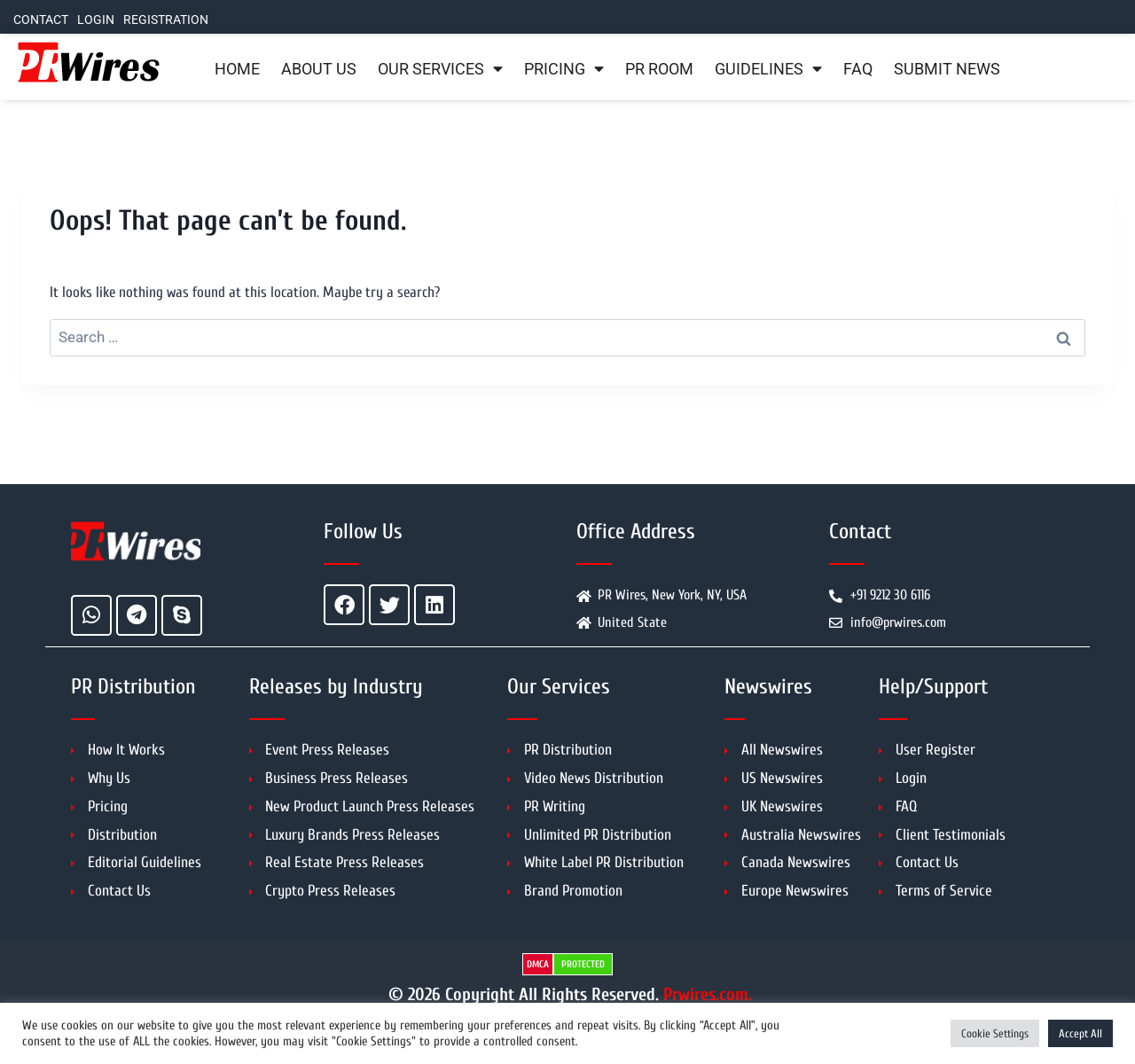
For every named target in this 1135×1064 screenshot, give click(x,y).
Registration (165, 19)
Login (95, 19)
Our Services (440, 69)
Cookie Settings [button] (995, 1033)
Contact (40, 19)
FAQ (858, 69)
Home (237, 69)
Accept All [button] (1080, 1033)
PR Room (659, 69)
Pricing (564, 69)
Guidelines (768, 69)
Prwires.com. (707, 994)
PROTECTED (583, 964)
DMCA (538, 964)
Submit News (947, 69)
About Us (318, 69)
